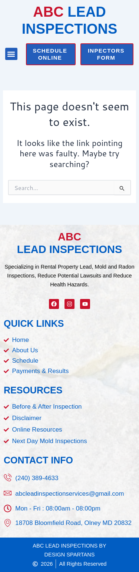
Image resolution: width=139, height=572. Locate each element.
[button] (11, 54)
